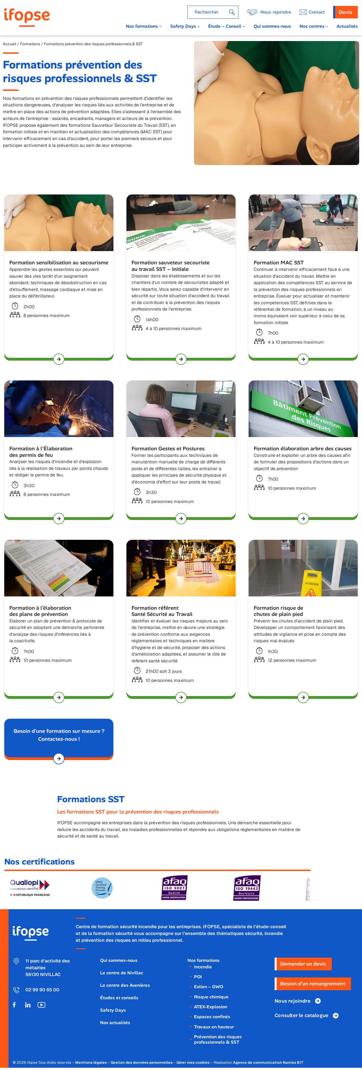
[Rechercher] (232, 12)
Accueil (9, 43)
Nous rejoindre (275, 12)
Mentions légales (91, 1064)
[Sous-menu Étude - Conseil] (243, 26)
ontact (317, 12)
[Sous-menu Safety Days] (198, 26)
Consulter (301, 1017)
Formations (30, 43)
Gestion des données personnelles (142, 1064)
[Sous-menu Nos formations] (160, 26)
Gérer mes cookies (193, 1064)
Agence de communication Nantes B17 (268, 1064)
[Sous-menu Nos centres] (326, 26)
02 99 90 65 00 (42, 992)
